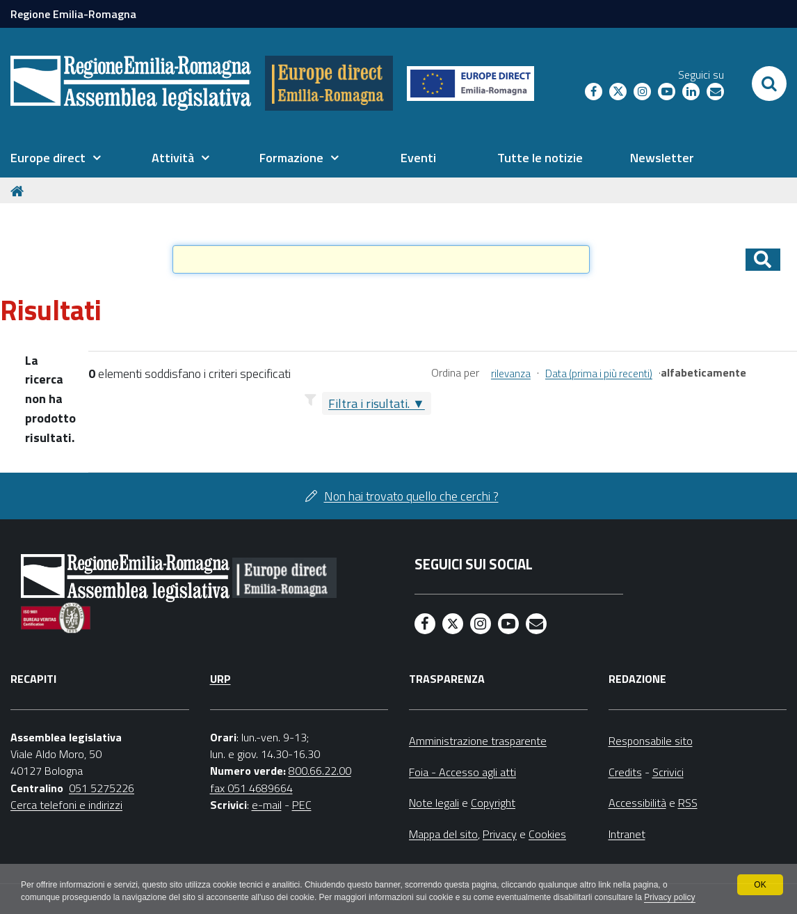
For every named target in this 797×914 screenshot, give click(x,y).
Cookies (547, 834)
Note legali (434, 802)
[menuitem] (55, 158)
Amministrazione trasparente (478, 740)
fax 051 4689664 (251, 788)
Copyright (493, 802)
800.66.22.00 (320, 770)
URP (220, 678)
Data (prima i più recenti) (598, 373)
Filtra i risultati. (369, 403)
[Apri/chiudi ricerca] (769, 83)
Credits (625, 772)
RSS (688, 802)
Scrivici (668, 772)
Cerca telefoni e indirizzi (66, 804)
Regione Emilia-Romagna (73, 14)
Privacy (500, 834)
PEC (302, 804)
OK (760, 885)
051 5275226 (101, 788)
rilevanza (511, 373)
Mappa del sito (443, 834)
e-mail (267, 804)
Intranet (627, 834)
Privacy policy (669, 897)
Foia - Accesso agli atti (462, 772)
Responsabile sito (651, 740)
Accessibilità (637, 802)
